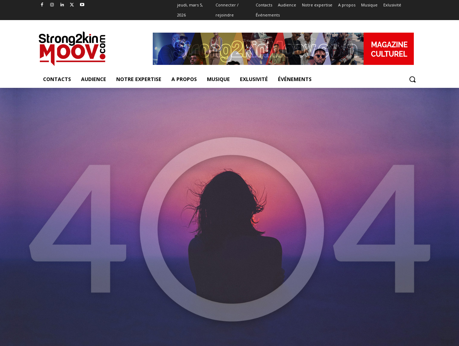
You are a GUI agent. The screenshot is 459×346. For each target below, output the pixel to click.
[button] (412, 79)
